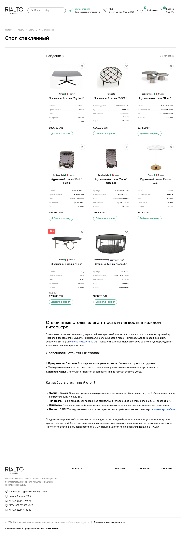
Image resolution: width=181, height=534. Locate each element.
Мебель (20, 30)
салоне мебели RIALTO (83, 365)
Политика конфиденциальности (109, 522)
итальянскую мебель (163, 432)
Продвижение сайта (34, 528)
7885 (111, 10)
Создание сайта (13, 528)
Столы (31, 30)
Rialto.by (8, 30)
